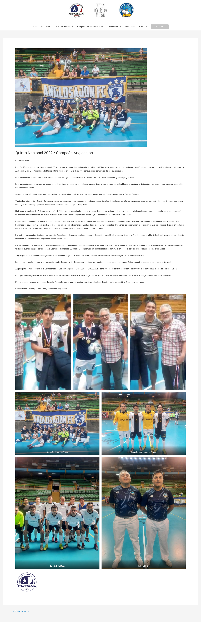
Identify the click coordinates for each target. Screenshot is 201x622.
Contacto (143, 26)
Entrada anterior (20, 611)
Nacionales (113, 26)
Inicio (35, 26)
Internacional (130, 26)
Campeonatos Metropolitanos (90, 26)
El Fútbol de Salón (63, 26)
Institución (45, 26)
